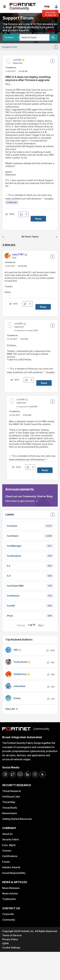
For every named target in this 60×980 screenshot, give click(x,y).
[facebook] (5, 774)
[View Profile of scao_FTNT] (18, 254)
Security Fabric (10, 839)
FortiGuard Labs (11, 796)
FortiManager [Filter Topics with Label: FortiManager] (14, 546)
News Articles (10, 893)
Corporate (8, 914)
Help (47, 6)
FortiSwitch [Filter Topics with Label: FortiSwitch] (13, 595)
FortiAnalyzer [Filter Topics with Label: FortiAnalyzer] (14, 556)
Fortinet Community (23, 6)
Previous (21, 625)
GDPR (5, 943)
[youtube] (20, 774)
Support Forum (10, 47)
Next (40, 625)
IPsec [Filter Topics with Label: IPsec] (10, 615)
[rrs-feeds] (42, 774)
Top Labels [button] (52, 516)
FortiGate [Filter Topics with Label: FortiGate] (12, 526)
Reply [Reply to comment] (43, 306)
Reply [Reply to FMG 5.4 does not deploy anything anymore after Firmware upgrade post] (38, 218)
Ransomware (9, 813)
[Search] (53, 37)
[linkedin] (28, 774)
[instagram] (35, 774)
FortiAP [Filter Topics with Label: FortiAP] (11, 605)
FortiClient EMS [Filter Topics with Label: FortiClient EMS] (15, 585)
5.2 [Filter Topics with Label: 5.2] (8, 566)
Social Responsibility (13, 872)
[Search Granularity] (11, 37)
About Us (7, 833)
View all (10, 708)
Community (8, 919)
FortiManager (12, 202)
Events (6, 861)
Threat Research (11, 791)
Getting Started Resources (17, 818)
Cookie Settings (11, 947)
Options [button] (52, 60)
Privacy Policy (10, 939)
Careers (6, 850)
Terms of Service (12, 935)
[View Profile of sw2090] (17, 60)
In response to (26, 330)
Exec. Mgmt (8, 845)
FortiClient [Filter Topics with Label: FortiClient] (12, 536)
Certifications (9, 856)
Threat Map (8, 802)
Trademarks (9, 899)
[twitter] (13, 774)
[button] (22, 214)
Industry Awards (11, 867)
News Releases (11, 887)
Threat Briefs (9, 807)
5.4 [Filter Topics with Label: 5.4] (8, 576)
